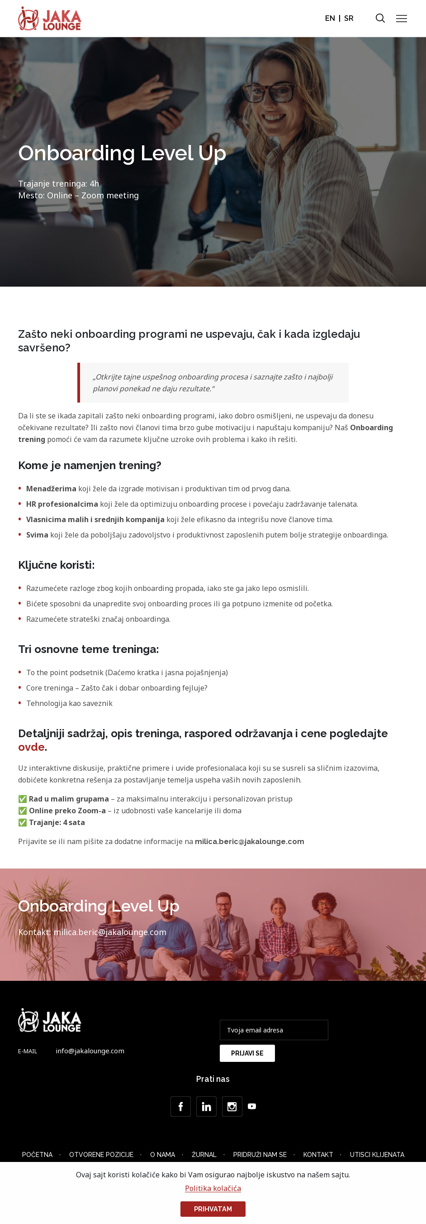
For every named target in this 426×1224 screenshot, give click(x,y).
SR (349, 18)
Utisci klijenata (377, 1154)
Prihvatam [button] (213, 1209)
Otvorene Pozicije (101, 1154)
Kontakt (318, 1154)
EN (330, 18)
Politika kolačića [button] (213, 1188)
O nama (162, 1154)
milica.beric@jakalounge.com (249, 841)
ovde (31, 747)
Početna (37, 1154)
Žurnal (204, 1154)
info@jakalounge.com (90, 1050)
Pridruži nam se (260, 1154)
